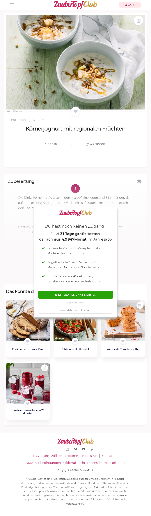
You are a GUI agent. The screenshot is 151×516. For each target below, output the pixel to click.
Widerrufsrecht (74, 463)
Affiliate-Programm (65, 456)
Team (45, 456)
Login (129, 5)
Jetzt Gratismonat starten (76, 294)
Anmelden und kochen (75, 310)
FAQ (36, 456)
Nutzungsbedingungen (43, 463)
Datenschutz (109, 456)
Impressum (89, 456)
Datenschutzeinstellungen (106, 463)
